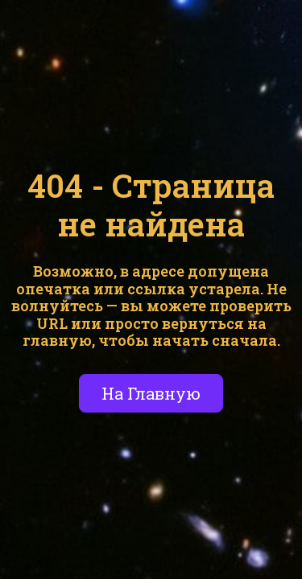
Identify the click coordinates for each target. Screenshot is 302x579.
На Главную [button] (151, 393)
